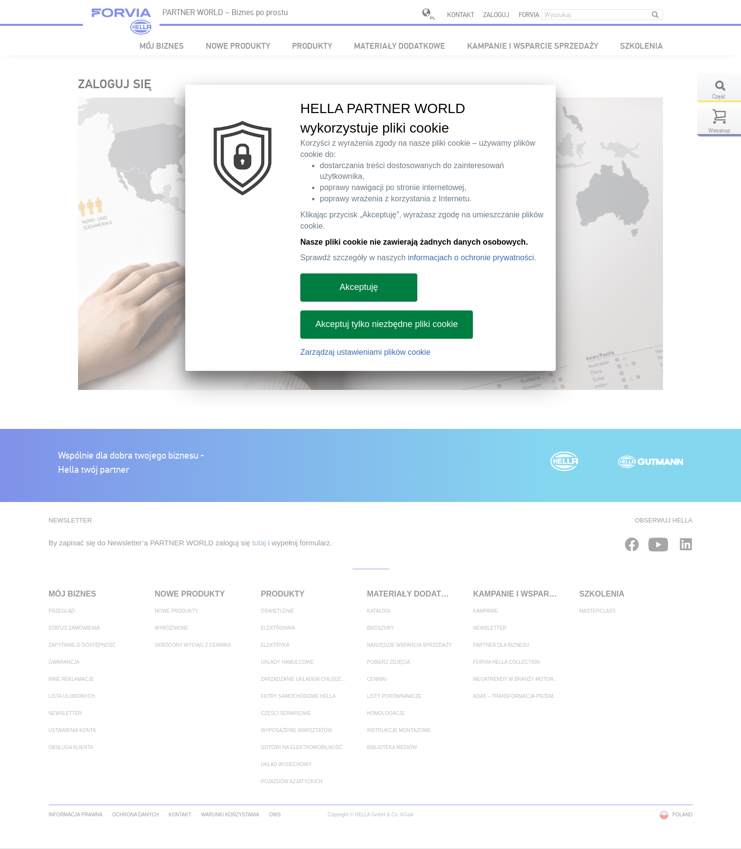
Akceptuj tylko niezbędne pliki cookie (386, 324)
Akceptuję (358, 287)
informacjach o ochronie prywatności (471, 257)
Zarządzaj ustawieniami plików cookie (365, 352)
